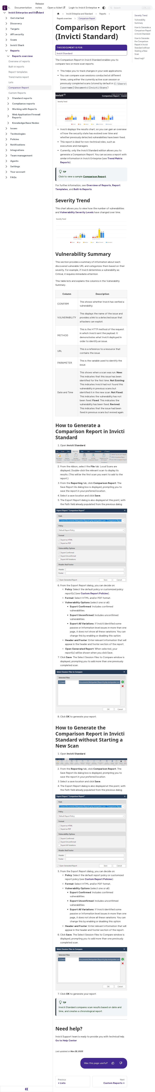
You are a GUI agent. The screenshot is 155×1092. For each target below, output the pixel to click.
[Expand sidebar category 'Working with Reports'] (8, 109)
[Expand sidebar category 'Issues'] (6, 128)
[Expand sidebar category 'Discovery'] (6, 23)
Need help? (140, 58)
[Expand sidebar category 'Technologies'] (6, 133)
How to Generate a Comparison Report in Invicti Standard (143, 30)
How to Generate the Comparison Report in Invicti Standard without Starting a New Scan (142, 46)
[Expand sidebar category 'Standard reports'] (8, 98)
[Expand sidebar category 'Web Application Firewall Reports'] (8, 116)
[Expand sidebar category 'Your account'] (6, 171)
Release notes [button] (39, 5)
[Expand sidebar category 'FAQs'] (6, 177)
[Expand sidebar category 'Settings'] (6, 166)
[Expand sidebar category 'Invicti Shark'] (6, 45)
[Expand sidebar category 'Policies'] (6, 139)
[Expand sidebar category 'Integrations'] (6, 150)
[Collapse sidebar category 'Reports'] (6, 50)
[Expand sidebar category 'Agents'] (6, 161)
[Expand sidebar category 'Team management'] (6, 155)
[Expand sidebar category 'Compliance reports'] (8, 103)
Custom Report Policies (94, 593)
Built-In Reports (83, 189)
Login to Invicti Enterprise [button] (83, 7)
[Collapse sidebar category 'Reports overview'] (8, 56)
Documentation (23, 7)
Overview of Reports (98, 185)
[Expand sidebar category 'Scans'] (6, 39)
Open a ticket (56, 7)
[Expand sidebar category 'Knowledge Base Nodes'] (8, 123)
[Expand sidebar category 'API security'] (6, 34)
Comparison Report (94, 176)
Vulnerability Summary (140, 21)
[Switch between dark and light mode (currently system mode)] (103, 7)
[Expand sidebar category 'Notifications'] (6, 144)
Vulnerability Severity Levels (77, 212)
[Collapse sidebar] (26, 1089)
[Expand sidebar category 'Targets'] (6, 29)
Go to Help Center (66, 1040)
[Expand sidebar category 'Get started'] (6, 18)
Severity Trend (141, 15)
